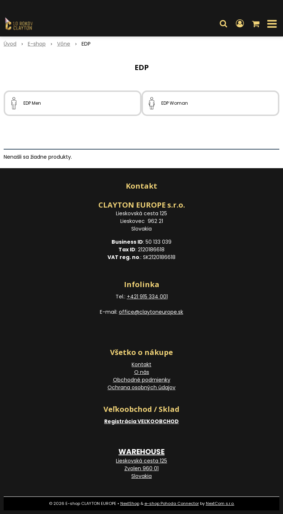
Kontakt (141, 364)
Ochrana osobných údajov (141, 387)
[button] (223, 23)
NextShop (129, 503)
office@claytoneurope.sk (151, 312)
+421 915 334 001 (147, 296)
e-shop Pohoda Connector (171, 503)
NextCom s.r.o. (220, 503)
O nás (141, 372)
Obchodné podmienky (141, 379)
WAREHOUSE (141, 452)
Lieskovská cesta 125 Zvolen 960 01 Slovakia (141, 468)
